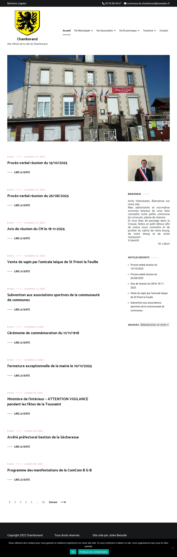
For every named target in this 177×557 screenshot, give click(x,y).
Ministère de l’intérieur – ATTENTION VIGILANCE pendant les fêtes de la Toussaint (47, 401)
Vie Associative (104, 30)
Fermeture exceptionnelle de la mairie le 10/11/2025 (49, 366)
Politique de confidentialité (93, 552)
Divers (10, 157)
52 (44, 502)
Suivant (53, 502)
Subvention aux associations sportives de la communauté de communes (53, 297)
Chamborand (27, 39)
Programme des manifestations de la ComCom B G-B (49, 470)
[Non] (172, 548)
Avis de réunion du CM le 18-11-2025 (36, 229)
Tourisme (148, 30)
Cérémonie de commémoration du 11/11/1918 (43, 333)
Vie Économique (128, 30)
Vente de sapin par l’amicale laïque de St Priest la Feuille (52, 262)
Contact (164, 30)
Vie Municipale (82, 30)
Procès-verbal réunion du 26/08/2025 (38, 196)
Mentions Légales (16, 3)
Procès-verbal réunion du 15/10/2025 (37, 163)
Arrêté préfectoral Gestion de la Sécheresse (43, 437)
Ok (73, 552)
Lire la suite (22, 172)
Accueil (67, 30)
